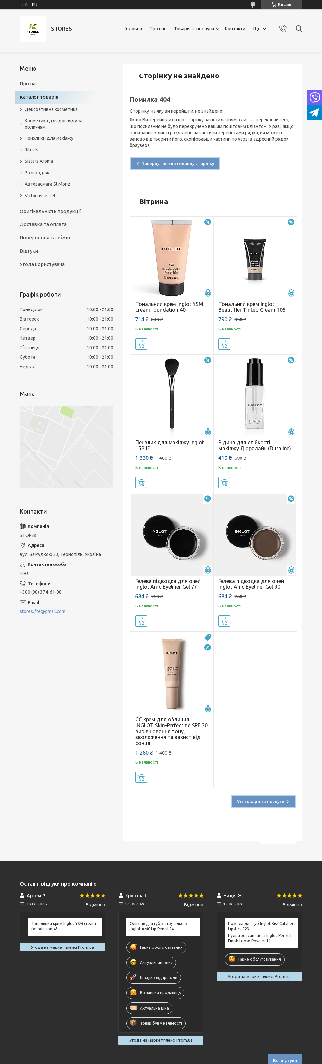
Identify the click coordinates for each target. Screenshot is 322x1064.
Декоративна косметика (51, 109)
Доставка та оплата (43, 224)
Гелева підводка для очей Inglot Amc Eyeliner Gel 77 (168, 584)
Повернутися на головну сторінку (177, 163)
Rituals (31, 149)
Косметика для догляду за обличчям (53, 124)
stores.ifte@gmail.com (42, 611)
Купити (141, 344)
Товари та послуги (194, 28)
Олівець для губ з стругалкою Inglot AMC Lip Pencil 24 (158, 926)
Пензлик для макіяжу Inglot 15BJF (169, 445)
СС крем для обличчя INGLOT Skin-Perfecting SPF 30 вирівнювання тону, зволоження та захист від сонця (171, 731)
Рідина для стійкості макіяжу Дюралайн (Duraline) (254, 445)
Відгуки (29, 251)
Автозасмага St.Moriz (47, 184)
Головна (133, 28)
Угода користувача (42, 264)
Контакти (235, 28)
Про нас (158, 28)
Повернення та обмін (45, 237)
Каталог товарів (39, 97)
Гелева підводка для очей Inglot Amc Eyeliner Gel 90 (251, 584)
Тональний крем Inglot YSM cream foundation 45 (63, 926)
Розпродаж (37, 172)
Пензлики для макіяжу (49, 138)
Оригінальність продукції (50, 211)
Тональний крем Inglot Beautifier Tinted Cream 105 (252, 307)
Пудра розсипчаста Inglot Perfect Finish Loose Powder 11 (260, 938)
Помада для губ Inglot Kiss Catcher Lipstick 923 (261, 926)
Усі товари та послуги (260, 801)
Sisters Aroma (39, 161)
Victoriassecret (40, 195)
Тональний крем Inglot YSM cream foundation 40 (169, 307)
